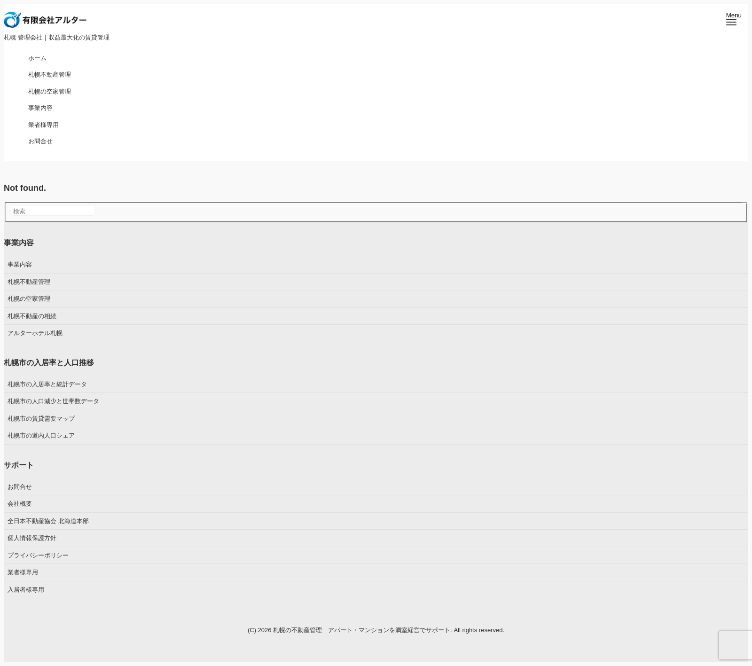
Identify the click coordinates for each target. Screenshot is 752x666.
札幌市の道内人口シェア (41, 435)
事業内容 (20, 264)
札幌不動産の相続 (32, 316)
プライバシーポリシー (38, 555)
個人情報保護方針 (32, 537)
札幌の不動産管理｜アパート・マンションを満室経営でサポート (361, 630)
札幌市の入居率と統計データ (47, 384)
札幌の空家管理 (29, 298)
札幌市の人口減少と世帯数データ (53, 401)
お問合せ (20, 486)
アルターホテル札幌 (35, 333)
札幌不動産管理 (29, 281)
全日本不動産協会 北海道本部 (48, 521)
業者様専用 (23, 572)
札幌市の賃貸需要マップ (41, 418)
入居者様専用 (26, 589)
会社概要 (20, 503)
